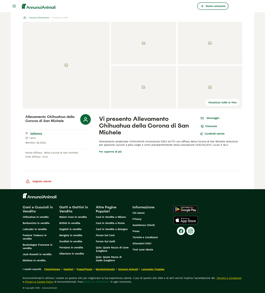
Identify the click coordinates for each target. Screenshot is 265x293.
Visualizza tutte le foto (222, 102)
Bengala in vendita (70, 235)
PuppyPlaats (84, 269)
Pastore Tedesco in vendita (34, 237)
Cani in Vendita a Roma (110, 223)
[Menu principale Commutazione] (14, 6)
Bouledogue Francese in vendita (37, 246)
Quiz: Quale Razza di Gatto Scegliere (109, 259)
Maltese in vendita (34, 260)
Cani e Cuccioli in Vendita (38, 209)
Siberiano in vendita (71, 253)
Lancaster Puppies (152, 269)
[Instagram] (190, 231)
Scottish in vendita (70, 241)
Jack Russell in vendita (37, 254)
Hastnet (68, 269)
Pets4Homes (52, 269)
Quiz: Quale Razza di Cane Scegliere (112, 249)
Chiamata (208, 126)
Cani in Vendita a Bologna (112, 229)
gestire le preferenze (96, 281)
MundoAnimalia (105, 269)
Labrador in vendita (35, 229)
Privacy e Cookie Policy (38, 281)
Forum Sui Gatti (105, 241)
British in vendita (69, 223)
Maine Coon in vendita (73, 217)
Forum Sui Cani (105, 235)
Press (135, 231)
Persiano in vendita (71, 247)
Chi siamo (138, 212)
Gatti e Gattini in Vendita (73, 209)
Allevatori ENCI (141, 243)
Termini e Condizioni (145, 237)
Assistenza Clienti (143, 225)
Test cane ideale (142, 249)
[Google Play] (185, 209)
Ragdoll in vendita (70, 229)
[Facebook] (181, 231)
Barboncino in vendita (36, 223)
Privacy (136, 219)
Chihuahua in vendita (36, 217)
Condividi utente (212, 133)
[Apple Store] (185, 220)
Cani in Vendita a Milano (111, 217)
